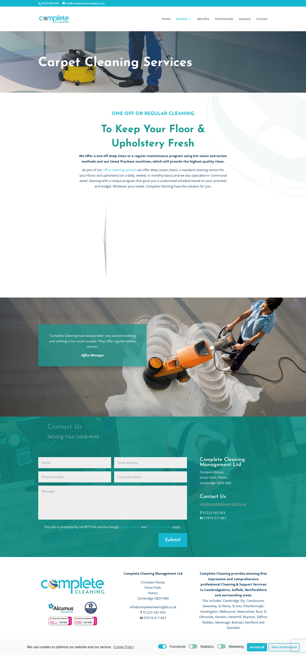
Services (182, 19)
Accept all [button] (257, 647)
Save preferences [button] (284, 647)
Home (166, 19)
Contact (262, 19)
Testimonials (224, 19)
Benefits (203, 19)
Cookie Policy (123, 647)
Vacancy (245, 19)
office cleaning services (120, 170)
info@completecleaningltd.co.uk (223, 504)
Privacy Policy (130, 527)
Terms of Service (159, 527)
